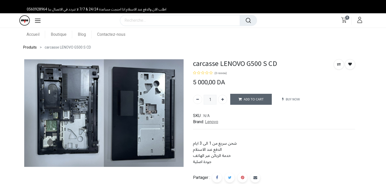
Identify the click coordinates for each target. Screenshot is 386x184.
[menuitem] (36, 34)
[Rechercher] (248, 20)
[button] (339, 64)
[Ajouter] (222, 99)
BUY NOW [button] (291, 99)
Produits (30, 47)
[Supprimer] (197, 99)
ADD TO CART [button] (251, 99)
